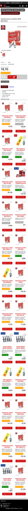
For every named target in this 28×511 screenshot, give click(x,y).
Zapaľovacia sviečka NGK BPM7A (7, 215)
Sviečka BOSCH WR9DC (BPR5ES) (7, 347)
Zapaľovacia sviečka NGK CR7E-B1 (20, 314)
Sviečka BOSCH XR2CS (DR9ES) (20, 347)
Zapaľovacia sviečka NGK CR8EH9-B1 (20, 446)
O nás (8, 2)
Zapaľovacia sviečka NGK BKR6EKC (7, 281)
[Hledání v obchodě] (20, 6)
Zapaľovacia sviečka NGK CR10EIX (7, 182)
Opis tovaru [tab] (4, 86)
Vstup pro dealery (5, 81)
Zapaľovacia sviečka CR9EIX (20, 281)
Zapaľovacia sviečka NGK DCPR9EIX (20, 479)
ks (3, 76)
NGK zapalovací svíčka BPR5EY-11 (7, 380)
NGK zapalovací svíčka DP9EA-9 (20, 149)
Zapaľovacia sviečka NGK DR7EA (20, 413)
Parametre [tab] (11, 86)
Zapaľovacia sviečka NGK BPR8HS (7, 314)
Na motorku (8, 10)
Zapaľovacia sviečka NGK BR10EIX (11, 13)
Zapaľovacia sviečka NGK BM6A (20, 380)
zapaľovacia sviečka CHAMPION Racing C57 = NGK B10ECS (20, 183)
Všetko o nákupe (15, 2)
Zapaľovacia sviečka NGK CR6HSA (7, 149)
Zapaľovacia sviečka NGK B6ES (7, 446)
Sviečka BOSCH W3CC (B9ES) (7, 479)
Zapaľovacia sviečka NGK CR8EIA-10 (7, 248)
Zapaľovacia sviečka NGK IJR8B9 (20, 215)
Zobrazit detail (7, 131)
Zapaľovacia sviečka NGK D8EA (20, 248)
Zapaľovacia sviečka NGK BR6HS (7, 116)
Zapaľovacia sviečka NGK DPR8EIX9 (20, 116)
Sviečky (15, 10)
